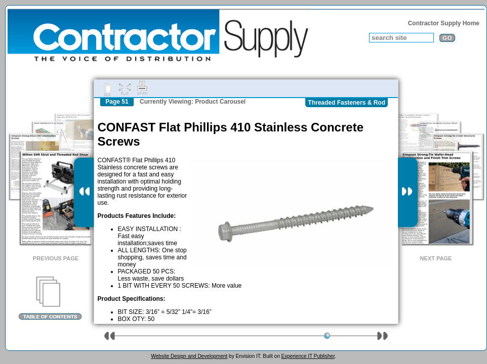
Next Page (436, 258)
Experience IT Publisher (307, 356)
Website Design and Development (189, 356)
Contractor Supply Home (443, 23)
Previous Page (55, 258)
